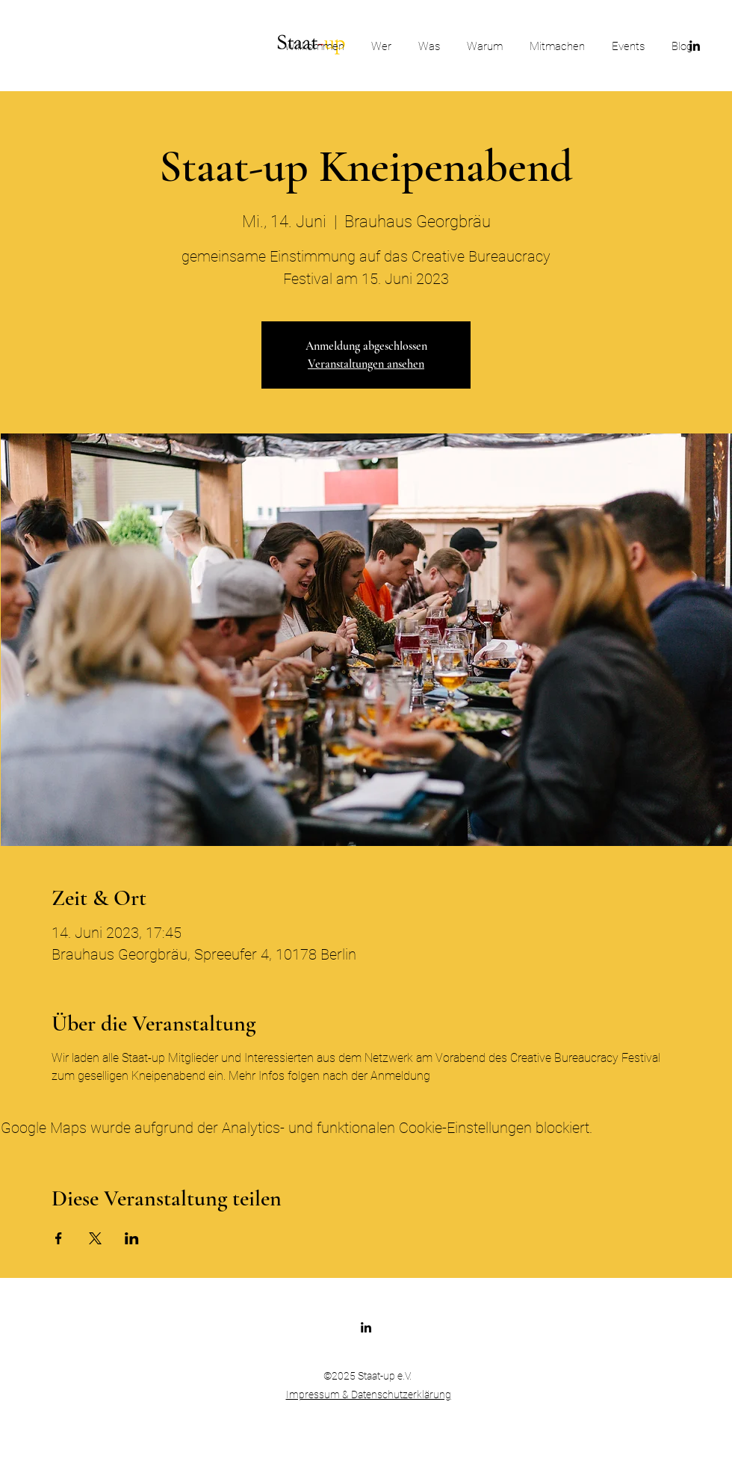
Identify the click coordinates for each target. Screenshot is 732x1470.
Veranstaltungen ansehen (366, 363)
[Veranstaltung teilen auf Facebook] (59, 1238)
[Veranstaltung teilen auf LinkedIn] (132, 1238)
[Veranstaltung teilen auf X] (95, 1238)
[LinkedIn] (366, 1327)
